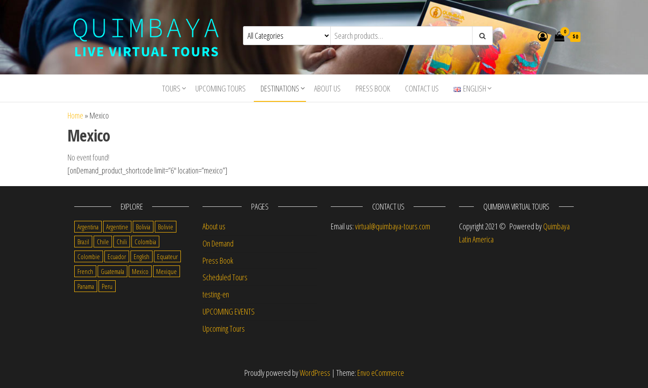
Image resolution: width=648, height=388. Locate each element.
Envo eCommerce (380, 372)
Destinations (280, 88)
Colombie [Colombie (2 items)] (88, 256)
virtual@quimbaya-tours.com (392, 226)
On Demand (218, 243)
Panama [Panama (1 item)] (85, 286)
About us (327, 88)
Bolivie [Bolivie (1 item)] (165, 226)
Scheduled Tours (225, 277)
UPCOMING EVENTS (228, 311)
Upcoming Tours (220, 88)
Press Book (373, 88)
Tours (171, 88)
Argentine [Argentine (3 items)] (117, 226)
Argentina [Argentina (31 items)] (88, 226)
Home (75, 115)
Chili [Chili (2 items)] (122, 241)
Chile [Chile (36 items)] (103, 241)
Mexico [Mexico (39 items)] (140, 271)
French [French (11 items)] (85, 271)
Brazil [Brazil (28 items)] (83, 241)
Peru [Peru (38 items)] (107, 286)
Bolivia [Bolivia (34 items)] (143, 226)
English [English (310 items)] (141, 256)
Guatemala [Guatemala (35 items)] (112, 271)
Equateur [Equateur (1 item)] (167, 256)
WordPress (315, 372)
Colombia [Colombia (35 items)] (145, 241)
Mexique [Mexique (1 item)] (166, 271)
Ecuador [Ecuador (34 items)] (117, 256)
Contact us (422, 88)
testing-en (215, 294)
